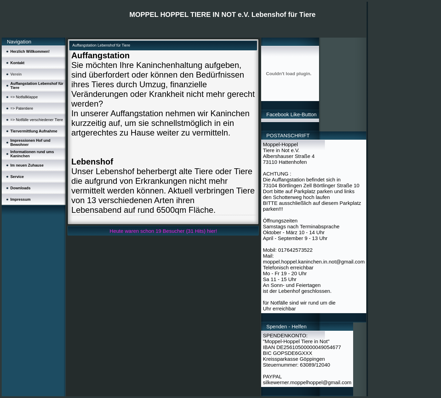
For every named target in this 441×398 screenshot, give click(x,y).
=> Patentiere (21, 108)
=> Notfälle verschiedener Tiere (36, 120)
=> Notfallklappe (24, 97)
